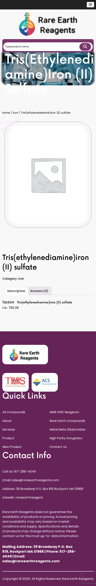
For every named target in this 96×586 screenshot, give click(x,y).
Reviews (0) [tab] (39, 291)
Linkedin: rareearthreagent (22, 497)
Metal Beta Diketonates (67, 429)
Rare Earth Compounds (67, 421)
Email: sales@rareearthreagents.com (30, 480)
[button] (90, 4)
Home (6, 113)
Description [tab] (16, 291)
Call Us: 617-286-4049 (19, 471)
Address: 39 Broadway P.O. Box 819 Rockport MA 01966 (42, 489)
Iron (15, 113)
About (7, 421)
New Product (12, 447)
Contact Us (58, 447)
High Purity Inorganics (66, 438)
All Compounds (13, 412)
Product (8, 438)
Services (8, 429)
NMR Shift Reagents (64, 412)
